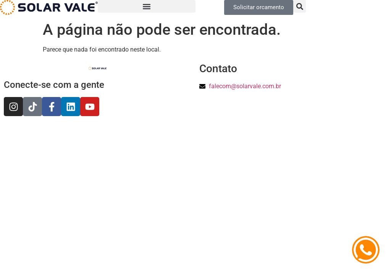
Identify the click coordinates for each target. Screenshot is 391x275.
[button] (147, 6)
